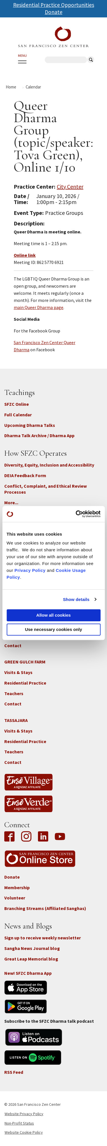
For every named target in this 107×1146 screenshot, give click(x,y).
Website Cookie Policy (24, 1132)
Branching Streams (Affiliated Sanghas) (45, 908)
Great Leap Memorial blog (31, 959)
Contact (12, 645)
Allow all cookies (53, 615)
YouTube (60, 837)
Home (11, 87)
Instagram (26, 837)
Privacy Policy (30, 570)
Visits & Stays (18, 672)
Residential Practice (25, 683)
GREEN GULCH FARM (24, 662)
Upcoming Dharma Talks (29, 425)
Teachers (13, 693)
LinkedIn (43, 837)
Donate (53, 12)
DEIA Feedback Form (25, 475)
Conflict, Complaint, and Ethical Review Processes (45, 489)
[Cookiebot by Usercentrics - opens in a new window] (76, 514)
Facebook (10, 837)
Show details (76, 599)
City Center (70, 186)
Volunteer (14, 898)
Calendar (33, 87)
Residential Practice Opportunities (53, 4)
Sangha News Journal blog (32, 948)
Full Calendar (18, 414)
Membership (17, 887)
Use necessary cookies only (53, 629)
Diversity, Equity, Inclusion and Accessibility (49, 465)
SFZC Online (16, 404)
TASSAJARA (16, 720)
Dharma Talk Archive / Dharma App (39, 435)
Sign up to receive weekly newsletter (42, 938)
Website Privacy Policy (24, 1113)
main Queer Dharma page (38, 307)
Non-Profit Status (19, 1123)
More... (11, 502)
